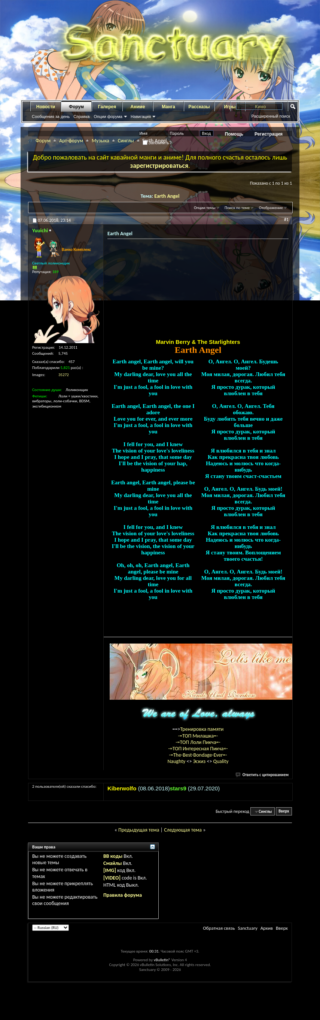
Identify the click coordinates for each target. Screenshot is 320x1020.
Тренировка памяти (202, 729)
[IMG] (109, 870)
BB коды (112, 856)
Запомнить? (157, 142)
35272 (63, 374)
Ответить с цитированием (262, 774)
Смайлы (112, 863)
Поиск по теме (237, 207)
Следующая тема (183, 830)
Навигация (141, 116)
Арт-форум (71, 140)
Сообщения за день (51, 116)
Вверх (283, 811)
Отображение (271, 207)
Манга (168, 106)
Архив (266, 928)
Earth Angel (166, 196)
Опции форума (108, 116)
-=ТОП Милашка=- (198, 736)
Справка (81, 116)
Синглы (126, 140)
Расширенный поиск (270, 116)
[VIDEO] (112, 878)
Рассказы (199, 106)
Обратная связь (219, 928)
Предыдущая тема (138, 830)
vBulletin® (162, 959)
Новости (45, 106)
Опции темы (205, 207)
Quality (221, 761)
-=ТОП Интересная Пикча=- (198, 748)
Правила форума (122, 895)
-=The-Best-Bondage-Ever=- (198, 755)
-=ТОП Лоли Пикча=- (198, 742)
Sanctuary (247, 928)
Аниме (138, 106)
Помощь (234, 134)
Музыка (100, 140)
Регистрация (269, 134)
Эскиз (200, 761)
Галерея (107, 106)
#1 (286, 219)
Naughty (176, 761)
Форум (76, 106)
